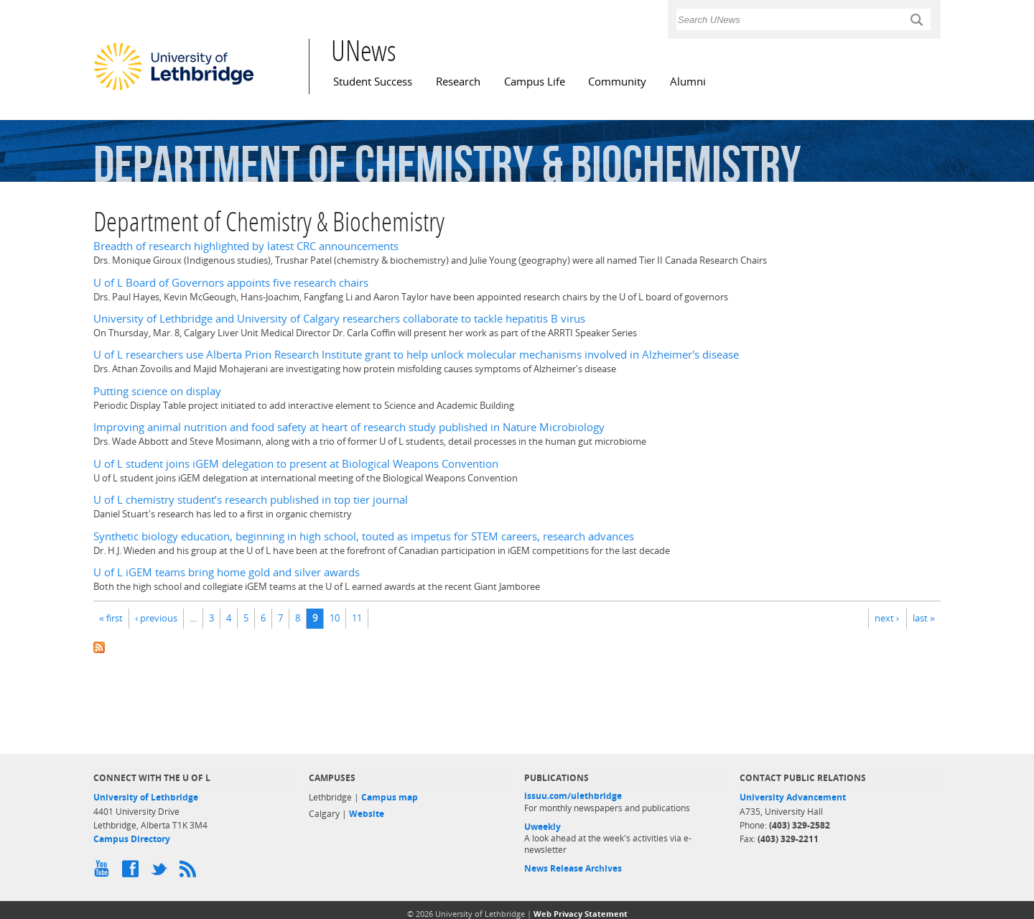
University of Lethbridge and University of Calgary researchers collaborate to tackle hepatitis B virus (339, 318)
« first (111, 617)
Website (366, 813)
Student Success (372, 81)
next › (887, 617)
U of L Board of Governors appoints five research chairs (230, 282)
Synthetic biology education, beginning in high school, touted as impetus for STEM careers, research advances (363, 536)
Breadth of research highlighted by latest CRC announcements (246, 246)
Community (617, 81)
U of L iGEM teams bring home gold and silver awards (226, 572)
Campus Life (534, 81)
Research (458, 81)
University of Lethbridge (145, 797)
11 (357, 617)
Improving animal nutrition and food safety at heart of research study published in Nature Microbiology (349, 427)
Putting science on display (157, 391)
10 (335, 617)
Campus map (389, 797)
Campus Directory (131, 838)
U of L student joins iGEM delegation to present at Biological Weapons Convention (295, 463)
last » (924, 617)
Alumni (688, 81)
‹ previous (156, 617)
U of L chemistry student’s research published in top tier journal (250, 499)
